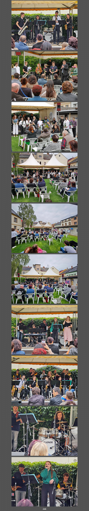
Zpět (44, 509)
